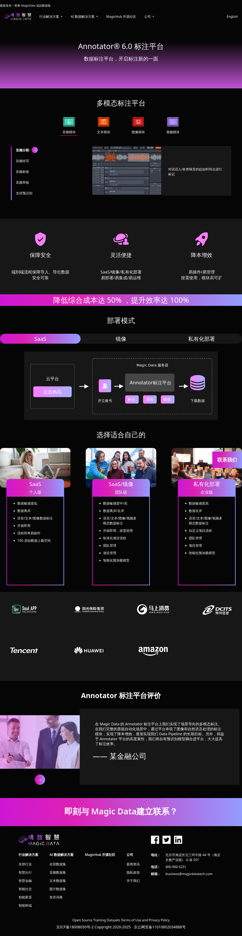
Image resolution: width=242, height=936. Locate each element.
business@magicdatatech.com (188, 874)
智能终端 (25, 905)
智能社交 (25, 889)
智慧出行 (25, 872)
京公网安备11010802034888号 (160, 926)
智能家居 (25, 897)
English (232, 16)
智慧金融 (25, 880)
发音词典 (56, 897)
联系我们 (227, 459)
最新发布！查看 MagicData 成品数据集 (25, 5)
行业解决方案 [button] (49, 16)
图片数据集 (57, 889)
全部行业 (25, 864)
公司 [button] (148, 16)
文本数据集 (57, 880)
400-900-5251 (175, 867)
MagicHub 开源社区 (121, 16)
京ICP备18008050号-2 (75, 926)
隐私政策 (133, 872)
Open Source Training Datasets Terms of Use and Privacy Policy (121, 920)
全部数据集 (57, 864)
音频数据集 (57, 872)
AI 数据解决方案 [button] (83, 16)
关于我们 (133, 880)
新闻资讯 (133, 864)
